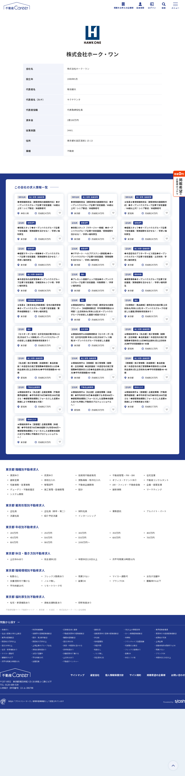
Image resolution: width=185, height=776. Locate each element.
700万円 (151, 528)
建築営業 (14, 471)
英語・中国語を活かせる (72, 637)
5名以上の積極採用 (132, 621)
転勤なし (14, 567)
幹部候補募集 (38, 621)
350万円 (116, 524)
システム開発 (16, 485)
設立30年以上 (7, 637)
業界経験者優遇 (162, 621)
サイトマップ (77, 666)
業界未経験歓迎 (8, 629)
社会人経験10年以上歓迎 (11, 624)
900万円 (48, 533)
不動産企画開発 (86, 475)
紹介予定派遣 (51, 507)
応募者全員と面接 (70, 621)
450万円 (14, 528)
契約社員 (82, 502)
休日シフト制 (130, 649)
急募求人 (5, 621)
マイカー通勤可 (120, 567)
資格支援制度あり (53, 593)
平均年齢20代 (17, 576)
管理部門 (48, 475)
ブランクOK (118, 572)
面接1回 (97, 621)
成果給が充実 (161, 629)
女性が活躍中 (153, 567)
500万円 (48, 528)
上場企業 (159, 633)
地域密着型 (98, 633)
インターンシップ (87, 507)
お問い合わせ (178, 666)
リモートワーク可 (53, 576)
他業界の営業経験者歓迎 (42, 624)
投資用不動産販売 (87, 466)
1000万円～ (84, 533)
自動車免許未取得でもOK (165, 637)
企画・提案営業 (154, 475)
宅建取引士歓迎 (131, 637)
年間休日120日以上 (87, 550)
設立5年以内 (68, 633)
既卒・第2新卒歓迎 (40, 629)
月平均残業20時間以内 (123, 550)
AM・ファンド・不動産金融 (126, 475)
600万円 (116, 528)
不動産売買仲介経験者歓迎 (73, 624)
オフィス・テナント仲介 (124, 471)
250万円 (48, 524)
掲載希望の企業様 (156, 666)
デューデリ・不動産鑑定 (22, 480)
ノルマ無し (49, 572)
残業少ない (83, 567)
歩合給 (96, 629)
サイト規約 (135, 666)
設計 (80, 480)
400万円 (151, 524)
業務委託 (116, 502)
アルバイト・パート (156, 502)
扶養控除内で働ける (20, 572)
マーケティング (154, 480)
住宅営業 (151, 466)
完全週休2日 (50, 550)
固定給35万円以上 (40, 633)
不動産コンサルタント (158, 471)
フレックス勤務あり (54, 567)
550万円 (82, 528)
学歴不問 (97, 637)
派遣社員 (14, 507)
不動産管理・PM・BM (123, 466)
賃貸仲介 (14, 466)
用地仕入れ (49, 471)
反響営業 (36, 653)
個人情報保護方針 (114, 666)
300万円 (82, 524)
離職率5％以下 (154, 572)
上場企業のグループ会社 (42, 637)
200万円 (14, 524)
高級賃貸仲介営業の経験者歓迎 (106, 624)
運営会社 (94, 666)
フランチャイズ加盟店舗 (134, 633)
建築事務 (116, 480)
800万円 (14, 533)
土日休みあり (16, 550)
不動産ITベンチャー (71, 653)
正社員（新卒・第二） (55, 502)
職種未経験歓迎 (69, 629)
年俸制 (127, 629)
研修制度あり (85, 593)
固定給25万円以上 (9, 633)
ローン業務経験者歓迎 (133, 624)
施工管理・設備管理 (54, 480)
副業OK (82, 572)
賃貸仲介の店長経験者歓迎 (166, 624)
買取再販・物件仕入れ (89, 471)
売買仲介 (48, 466)
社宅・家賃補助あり (20, 593)
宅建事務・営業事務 (20, 475)
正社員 (13, 502)
